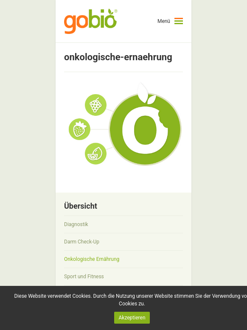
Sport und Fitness (84, 277)
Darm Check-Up (81, 242)
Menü (163, 21)
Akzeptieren (131, 318)
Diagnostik (76, 224)
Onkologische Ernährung (91, 259)
